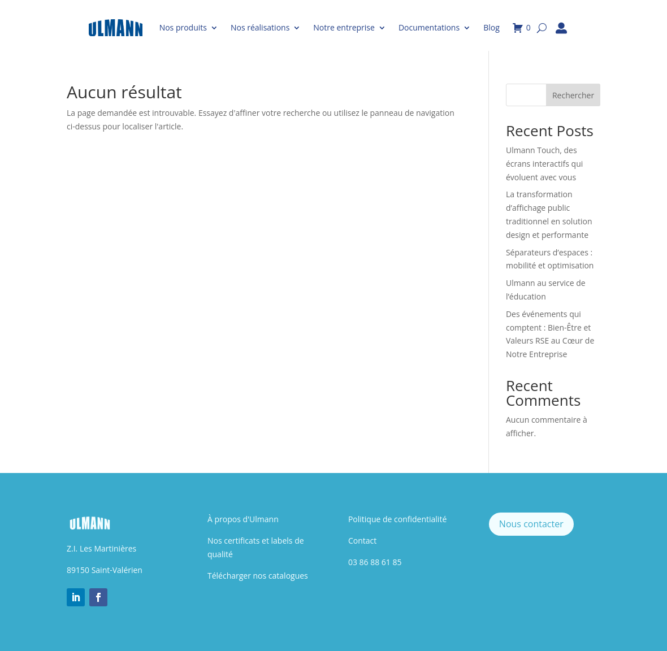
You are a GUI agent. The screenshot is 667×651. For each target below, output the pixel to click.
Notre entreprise (344, 27)
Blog (491, 27)
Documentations (429, 27)
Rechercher (573, 95)
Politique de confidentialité (397, 519)
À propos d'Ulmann (243, 519)
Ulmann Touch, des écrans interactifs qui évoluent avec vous (544, 164)
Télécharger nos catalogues (257, 575)
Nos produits (183, 27)
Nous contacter (531, 524)
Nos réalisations (260, 27)
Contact (362, 540)
